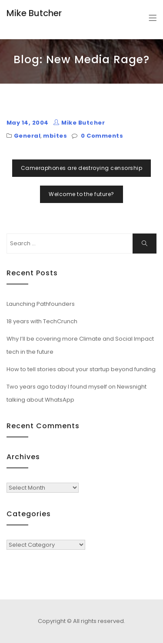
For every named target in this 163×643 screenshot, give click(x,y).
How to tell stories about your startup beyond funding (81, 369)
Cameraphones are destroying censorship (81, 168)
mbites (55, 136)
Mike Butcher (34, 13)
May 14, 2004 (28, 122)
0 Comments (102, 136)
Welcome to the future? (81, 194)
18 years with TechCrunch (42, 321)
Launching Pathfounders (41, 304)
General (27, 136)
